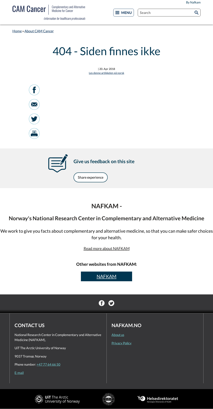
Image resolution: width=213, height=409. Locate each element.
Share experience (90, 177)
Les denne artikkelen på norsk (106, 73)
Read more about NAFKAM (107, 248)
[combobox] (169, 12)
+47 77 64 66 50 (48, 364)
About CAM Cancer (39, 31)
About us (118, 335)
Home (17, 31)
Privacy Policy (122, 343)
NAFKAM (106, 276)
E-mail (19, 373)
